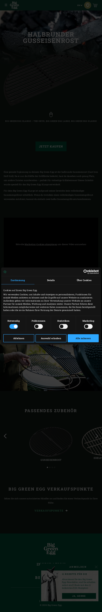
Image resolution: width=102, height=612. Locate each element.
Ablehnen (18, 338)
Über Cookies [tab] (84, 280)
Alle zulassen (83, 338)
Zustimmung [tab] (18, 280)
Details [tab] (51, 280)
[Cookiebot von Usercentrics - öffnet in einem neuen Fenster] (86, 272)
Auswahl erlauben (51, 338)
